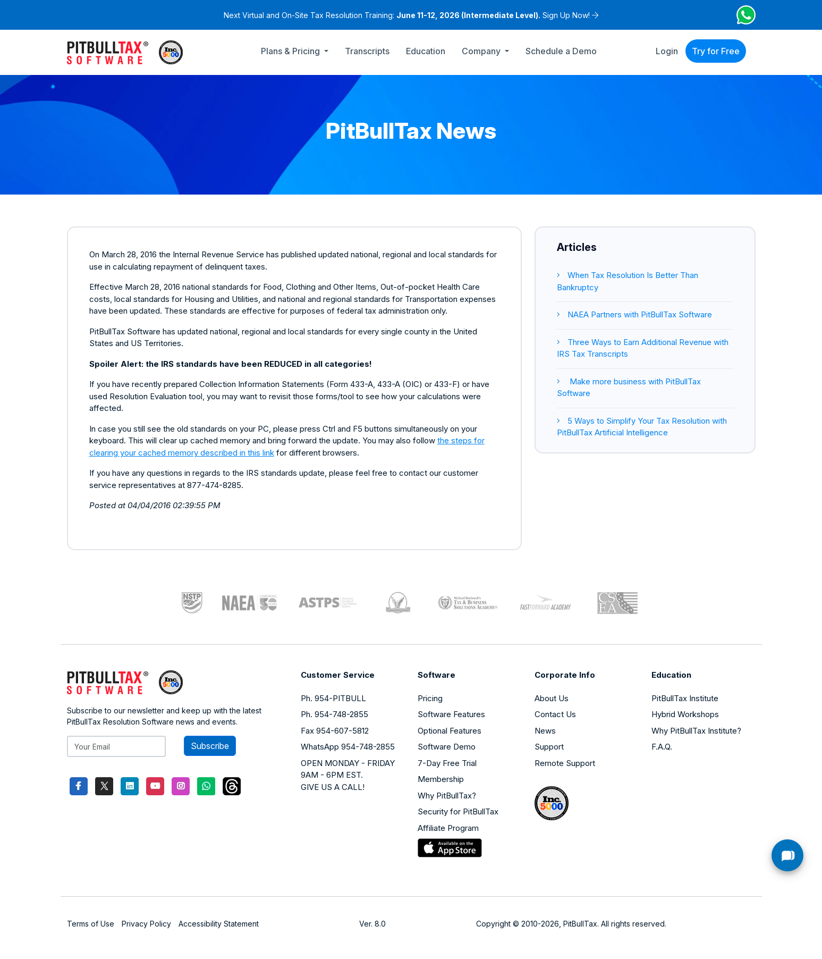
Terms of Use (90, 923)
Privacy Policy (146, 923)
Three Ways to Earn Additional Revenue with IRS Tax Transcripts (642, 348)
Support (549, 747)
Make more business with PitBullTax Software (629, 387)
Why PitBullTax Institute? (696, 731)
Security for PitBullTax (458, 811)
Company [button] (482, 51)
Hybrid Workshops (685, 714)
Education (425, 51)
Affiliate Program (448, 828)
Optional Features (449, 731)
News (545, 731)
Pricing (430, 698)
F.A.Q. (661, 747)
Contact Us (555, 714)
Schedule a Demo (561, 51)
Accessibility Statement (219, 923)
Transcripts (367, 51)
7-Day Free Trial (447, 763)
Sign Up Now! (566, 15)
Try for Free (716, 51)
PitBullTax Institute (684, 698)
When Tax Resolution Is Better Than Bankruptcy (627, 281)
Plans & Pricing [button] (291, 51)
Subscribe (210, 746)
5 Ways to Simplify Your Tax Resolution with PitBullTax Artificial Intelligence (642, 427)
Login (667, 51)
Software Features (451, 714)
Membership (441, 779)
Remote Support (565, 763)
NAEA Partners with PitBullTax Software (634, 314)
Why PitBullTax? (447, 795)
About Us (552, 698)
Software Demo (447, 747)
